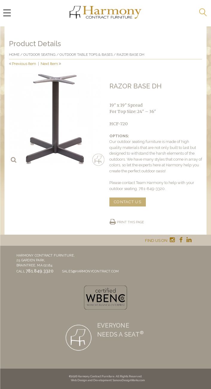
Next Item (49, 63)
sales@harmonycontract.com (90, 271)
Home (14, 54)
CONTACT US (127, 202)
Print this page (130, 222)
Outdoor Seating (39, 54)
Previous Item (24, 63)
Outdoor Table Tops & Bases (86, 54)
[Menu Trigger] (7, 12)
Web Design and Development (91, 380)
